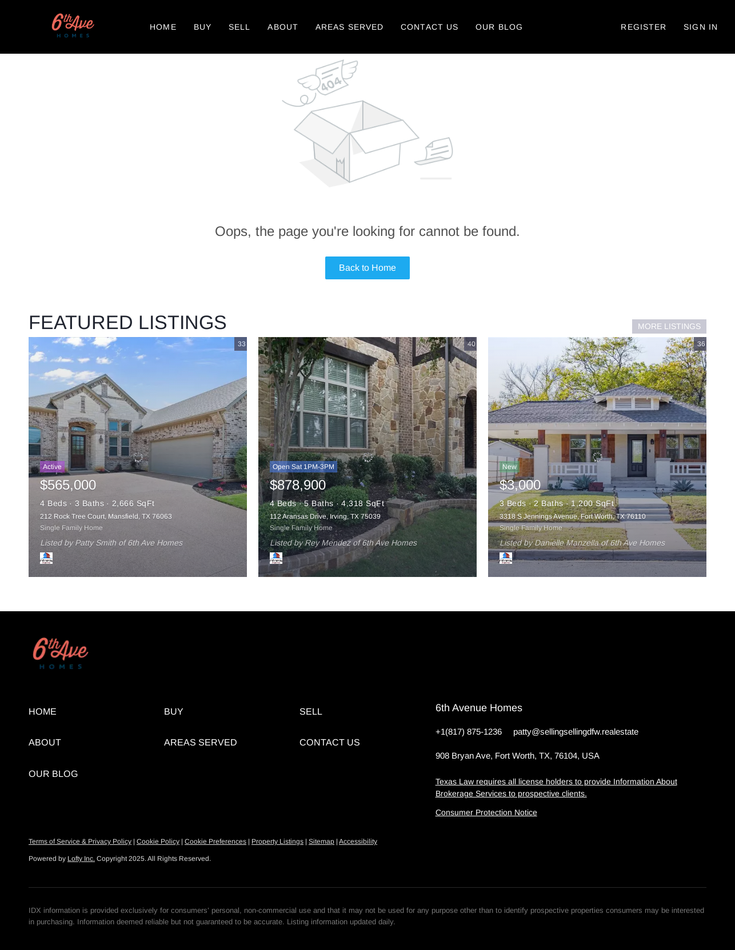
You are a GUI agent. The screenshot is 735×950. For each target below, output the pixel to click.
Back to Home (367, 267)
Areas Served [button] (349, 26)
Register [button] (643, 26)
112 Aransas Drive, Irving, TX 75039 (325, 516)
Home (163, 26)
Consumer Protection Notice (486, 812)
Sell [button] (239, 26)
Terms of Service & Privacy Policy (80, 841)
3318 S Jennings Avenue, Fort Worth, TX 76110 (573, 516)
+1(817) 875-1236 (469, 731)
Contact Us (429, 26)
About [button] (282, 26)
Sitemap (321, 841)
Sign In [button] (701, 26)
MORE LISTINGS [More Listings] (669, 326)
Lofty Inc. (81, 859)
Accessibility (358, 841)
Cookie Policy (158, 841)
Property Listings (277, 841)
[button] (72, 27)
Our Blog (499, 26)
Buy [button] (202, 26)
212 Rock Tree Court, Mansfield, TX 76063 (106, 516)
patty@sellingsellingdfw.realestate (575, 731)
